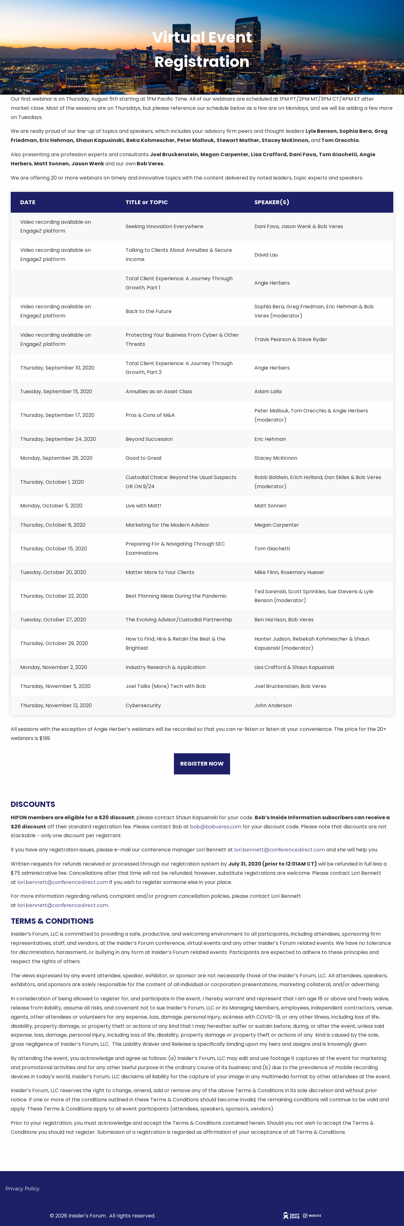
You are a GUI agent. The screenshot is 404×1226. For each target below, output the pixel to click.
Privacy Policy (22, 1189)
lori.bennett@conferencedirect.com (279, 850)
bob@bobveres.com (215, 827)
